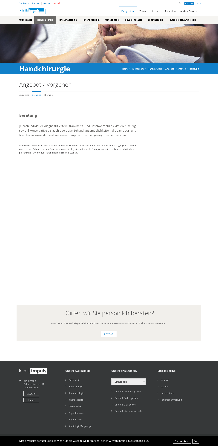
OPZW (198, 3)
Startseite (24, 3)
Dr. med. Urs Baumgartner (128, 391)
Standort (36, 3)
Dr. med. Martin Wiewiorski (128, 411)
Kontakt (47, 3)
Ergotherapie (155, 19)
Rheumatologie (68, 19)
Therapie (48, 94)
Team (142, 11)
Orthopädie (25, 19)
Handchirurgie (45, 19)
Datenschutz (182, 441)
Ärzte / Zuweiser (189, 11)
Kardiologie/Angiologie (183, 19)
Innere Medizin (91, 19)
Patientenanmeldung (171, 399)
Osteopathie (112, 19)
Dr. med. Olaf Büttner (125, 404)
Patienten (170, 11)
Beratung (36, 94)
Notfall (56, 3)
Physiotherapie (133, 19)
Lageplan (31, 393)
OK (195, 441)
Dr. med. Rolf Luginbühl (126, 398)
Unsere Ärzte (167, 393)
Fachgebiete (128, 11)
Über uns (155, 11)
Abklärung (24, 94)
